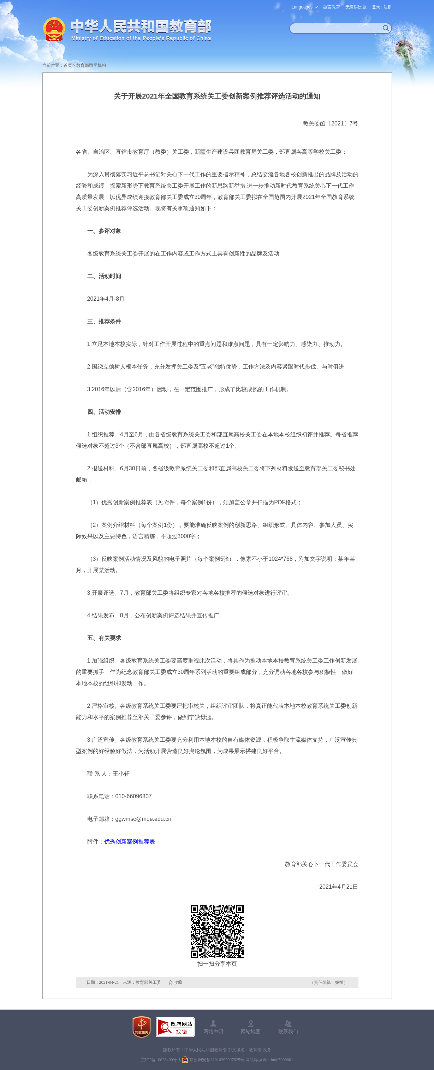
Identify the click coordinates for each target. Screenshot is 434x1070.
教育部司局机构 (91, 65)
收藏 (178, 982)
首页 (68, 65)
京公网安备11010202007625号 (216, 1059)
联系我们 (288, 1031)
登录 (376, 7)
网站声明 (213, 1031)
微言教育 (331, 7)
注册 (388, 7)
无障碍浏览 (356, 7)
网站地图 (251, 1031)
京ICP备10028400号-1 (161, 1059)
